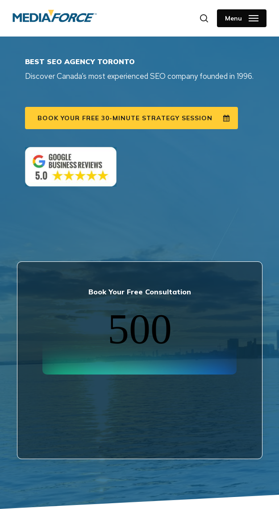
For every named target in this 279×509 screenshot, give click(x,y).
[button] (242, 18)
